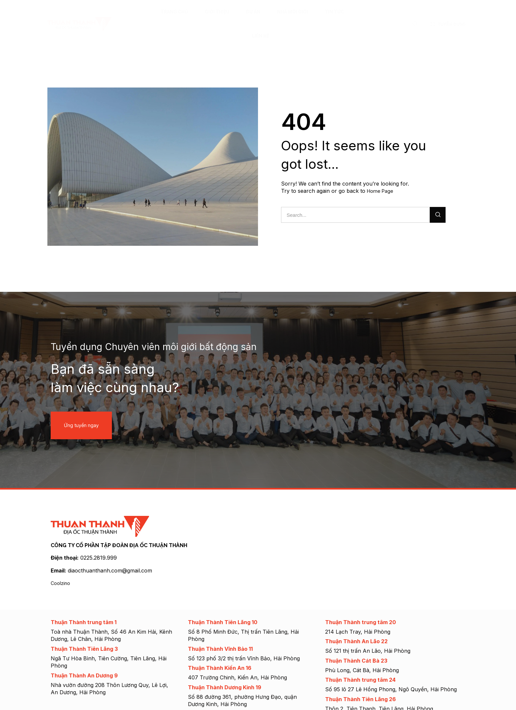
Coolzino (62, 582)
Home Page (381, 191)
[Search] (438, 214)
